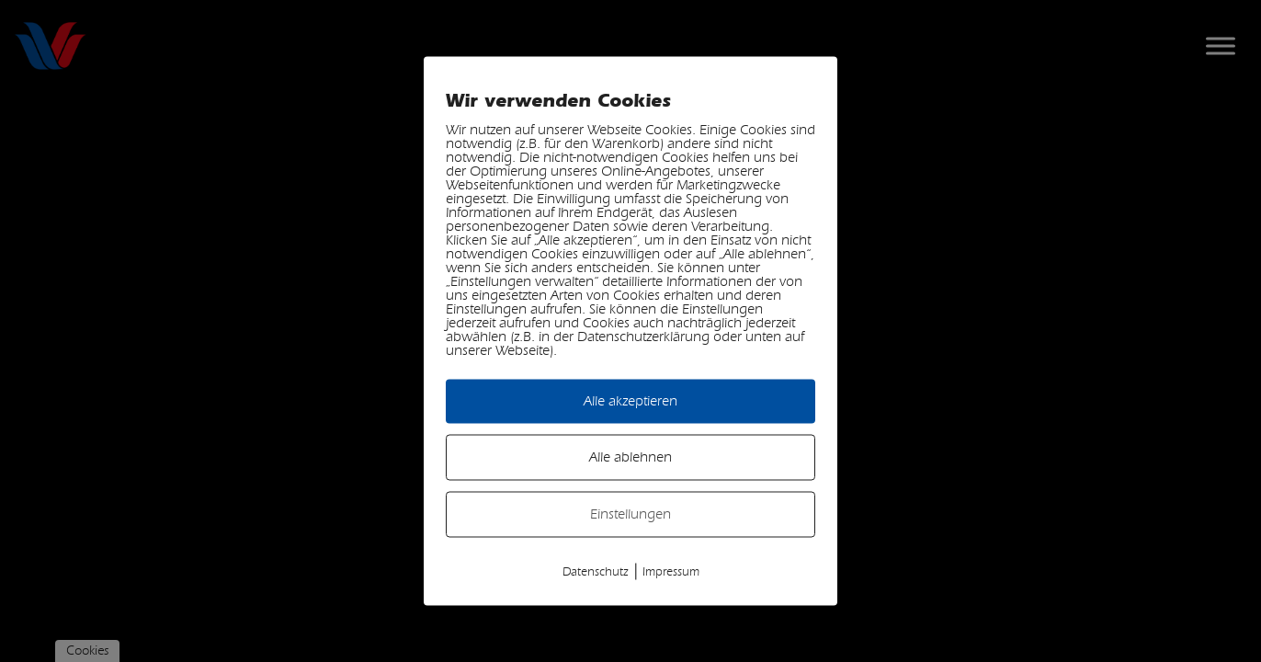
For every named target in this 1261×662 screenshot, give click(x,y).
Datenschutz (595, 572)
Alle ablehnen (630, 457)
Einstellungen (630, 514)
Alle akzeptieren (630, 401)
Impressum (670, 572)
